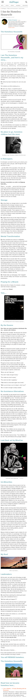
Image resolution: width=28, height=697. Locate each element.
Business (18, 5)
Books (12, 5)
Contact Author (11, 27)
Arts (2, 5)
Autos (7, 5)
